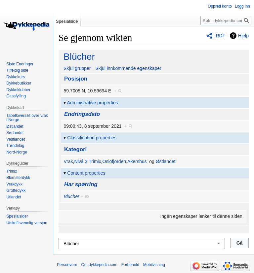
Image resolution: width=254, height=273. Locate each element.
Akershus (137, 161)
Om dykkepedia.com (99, 264)
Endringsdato (82, 114)
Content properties (86, 173)
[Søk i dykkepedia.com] (225, 20)
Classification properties (91, 137)
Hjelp (243, 35)
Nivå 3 (81, 161)
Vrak (68, 161)
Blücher (79, 56)
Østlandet (166, 161)
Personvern (67, 264)
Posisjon (75, 79)
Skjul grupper (77, 68)
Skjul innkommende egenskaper (128, 68)
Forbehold (130, 264)
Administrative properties (92, 102)
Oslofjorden (114, 161)
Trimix (95, 161)
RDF (220, 35)
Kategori (75, 149)
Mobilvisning (154, 264)
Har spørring (81, 184)
